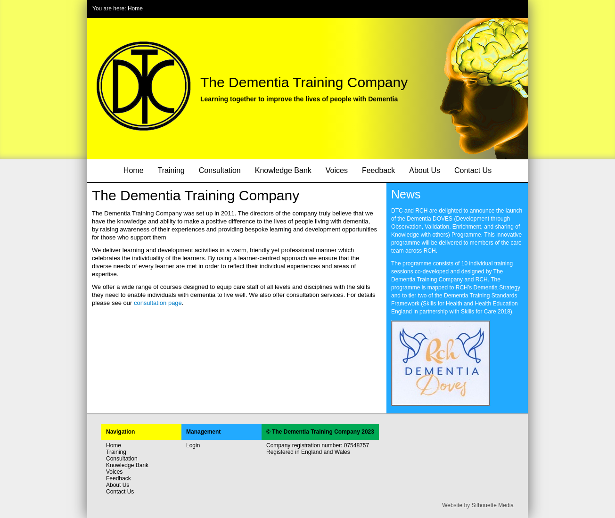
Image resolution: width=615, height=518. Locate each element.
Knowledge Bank (283, 170)
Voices (337, 170)
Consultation (220, 170)
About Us (424, 170)
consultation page (158, 302)
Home (135, 8)
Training (171, 170)
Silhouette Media (493, 505)
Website (452, 505)
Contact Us (473, 170)
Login (193, 445)
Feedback (378, 170)
